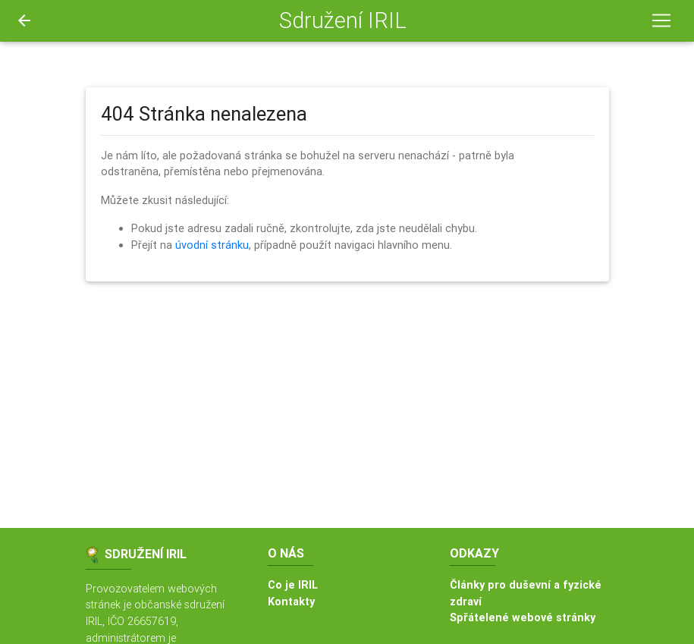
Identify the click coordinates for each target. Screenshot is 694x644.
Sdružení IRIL (343, 20)
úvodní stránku (212, 245)
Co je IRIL (293, 585)
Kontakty (291, 601)
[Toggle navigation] (661, 20)
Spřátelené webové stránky (522, 617)
